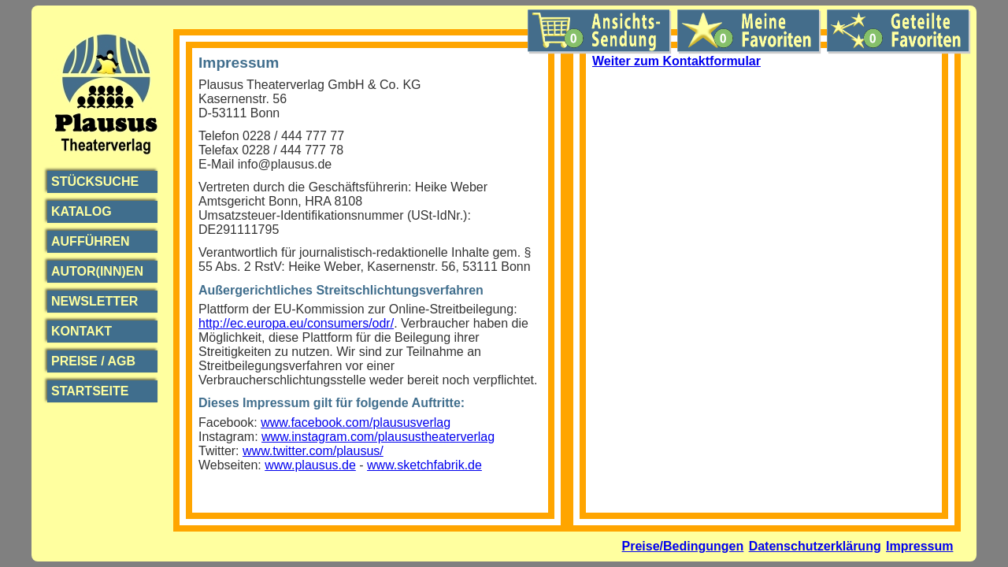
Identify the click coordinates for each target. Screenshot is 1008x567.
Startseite (89, 391)
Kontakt (81, 331)
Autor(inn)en (97, 271)
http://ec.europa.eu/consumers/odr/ (296, 323)
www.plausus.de (310, 465)
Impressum (919, 546)
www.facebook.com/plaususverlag (355, 422)
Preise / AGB (93, 361)
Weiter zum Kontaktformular (676, 61)
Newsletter (94, 301)
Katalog (81, 211)
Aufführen (90, 241)
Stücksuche (95, 181)
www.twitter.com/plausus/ (313, 451)
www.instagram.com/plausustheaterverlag (378, 436)
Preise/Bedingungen (683, 546)
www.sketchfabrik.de (424, 465)
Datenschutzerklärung (815, 546)
